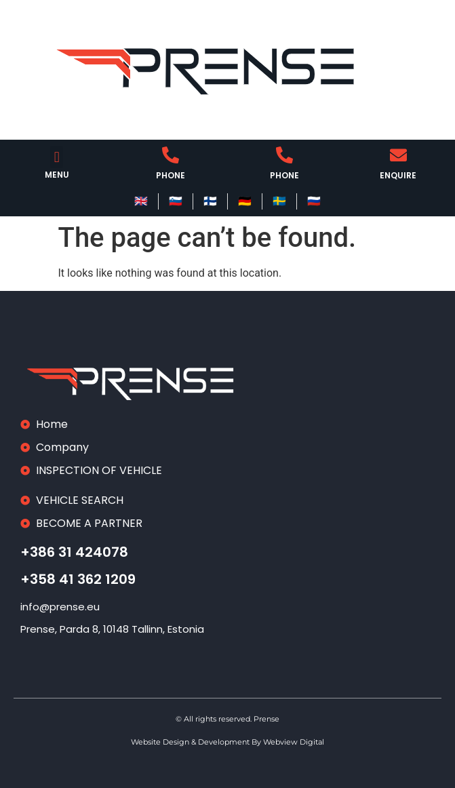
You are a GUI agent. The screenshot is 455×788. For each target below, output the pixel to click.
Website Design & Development (191, 742)
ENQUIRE (398, 175)
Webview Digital (293, 742)
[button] (56, 157)
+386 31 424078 (74, 552)
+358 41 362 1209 (78, 579)
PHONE (170, 175)
